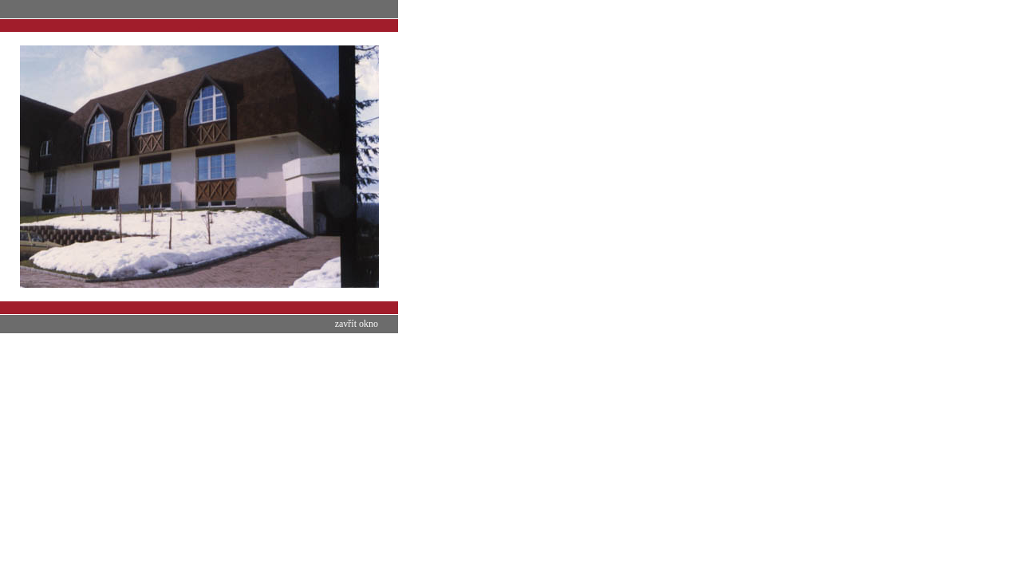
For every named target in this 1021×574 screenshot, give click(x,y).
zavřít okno (356, 323)
